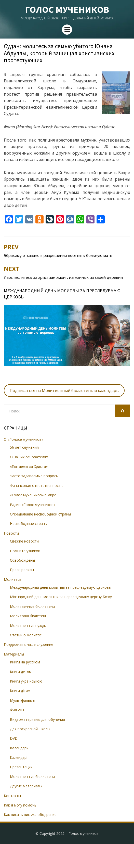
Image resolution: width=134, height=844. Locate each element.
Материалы (14, 654)
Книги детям (21, 671)
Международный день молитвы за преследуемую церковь (60, 587)
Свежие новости (24, 541)
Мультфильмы (22, 700)
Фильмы (17, 709)
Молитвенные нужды (28, 625)
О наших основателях (29, 457)
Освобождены (22, 560)
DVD (14, 738)
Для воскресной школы (30, 728)
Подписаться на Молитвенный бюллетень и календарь (64, 390)
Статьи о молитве (26, 635)
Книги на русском (25, 662)
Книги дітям (20, 690)
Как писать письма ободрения (30, 814)
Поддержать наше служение (28, 644)
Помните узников (25, 550)
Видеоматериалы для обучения (37, 719)
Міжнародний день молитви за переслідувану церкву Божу (61, 596)
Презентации (21, 766)
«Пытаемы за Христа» (29, 466)
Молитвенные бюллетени (32, 606)
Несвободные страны (28, 523)
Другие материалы (26, 786)
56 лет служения (24, 447)
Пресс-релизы (22, 569)
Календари (19, 748)
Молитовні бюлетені (28, 615)
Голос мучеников (67, 9)
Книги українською (26, 681)
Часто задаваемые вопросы (34, 475)
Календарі (18, 757)
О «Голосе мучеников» (23, 439)
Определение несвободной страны (40, 514)
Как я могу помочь (20, 805)
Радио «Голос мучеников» (32, 504)
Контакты (12, 795)
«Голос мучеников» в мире (33, 495)
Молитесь (12, 579)
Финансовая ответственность (36, 485)
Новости (11, 533)
